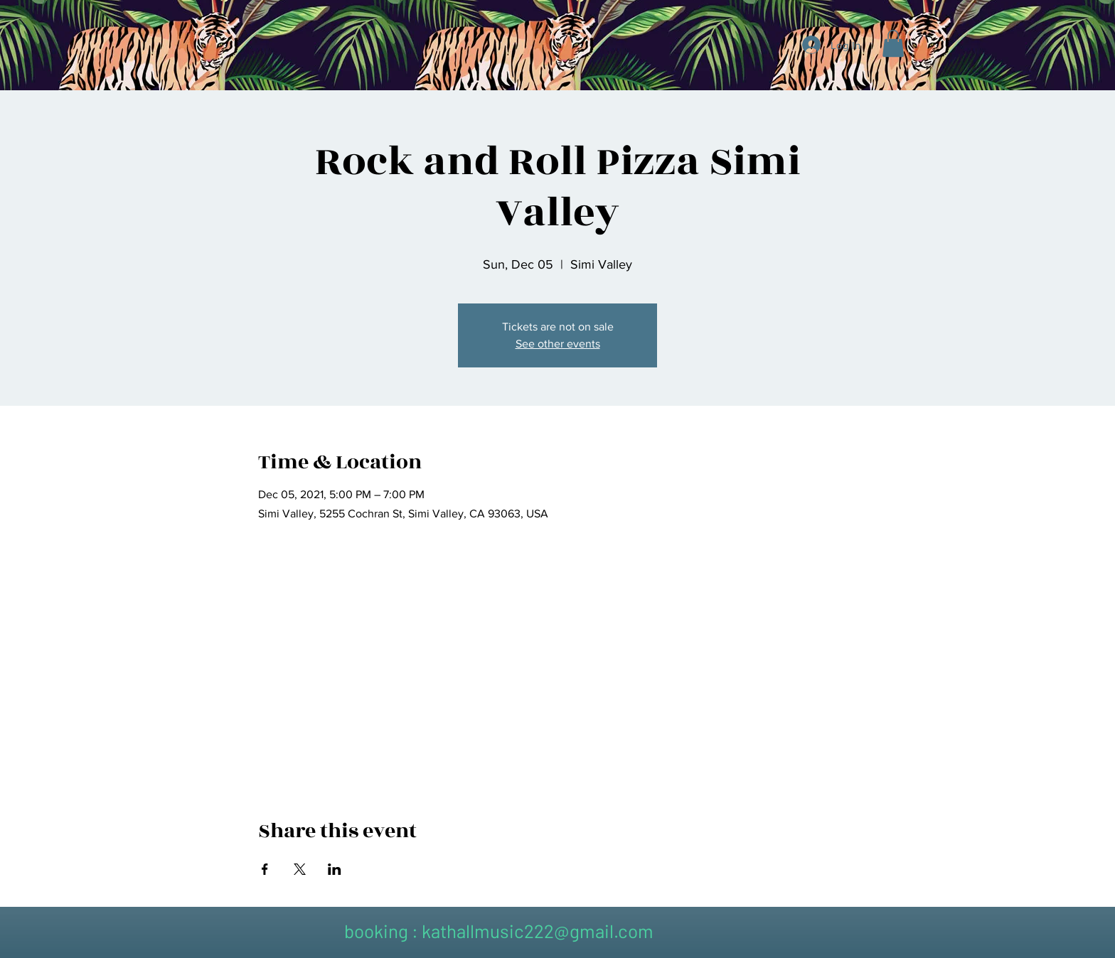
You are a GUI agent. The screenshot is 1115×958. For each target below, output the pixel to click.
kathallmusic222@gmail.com (537, 931)
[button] (893, 43)
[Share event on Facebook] (265, 869)
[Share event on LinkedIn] (334, 869)
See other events (558, 344)
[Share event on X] (299, 869)
